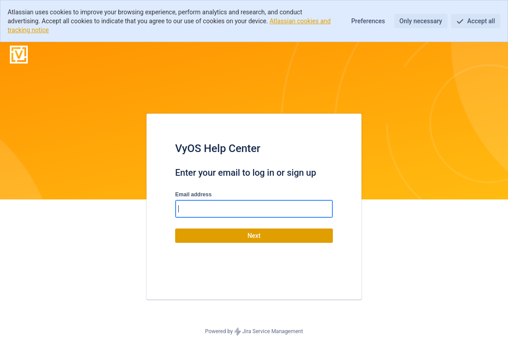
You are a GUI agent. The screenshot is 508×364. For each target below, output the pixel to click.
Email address (193, 194)
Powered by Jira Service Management (254, 331)
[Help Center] (18, 54)
